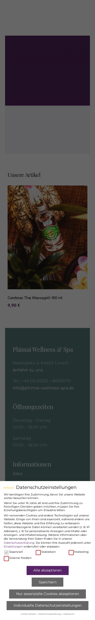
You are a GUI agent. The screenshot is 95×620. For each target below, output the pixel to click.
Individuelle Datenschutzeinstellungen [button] (48, 605)
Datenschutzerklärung (19, 542)
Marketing (79, 552)
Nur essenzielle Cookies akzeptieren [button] (47, 594)
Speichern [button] (47, 582)
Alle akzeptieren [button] (47, 570)
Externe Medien (17, 558)
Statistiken (46, 552)
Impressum (68, 614)
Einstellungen (13, 546)
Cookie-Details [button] (28, 614)
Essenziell (13, 552)
